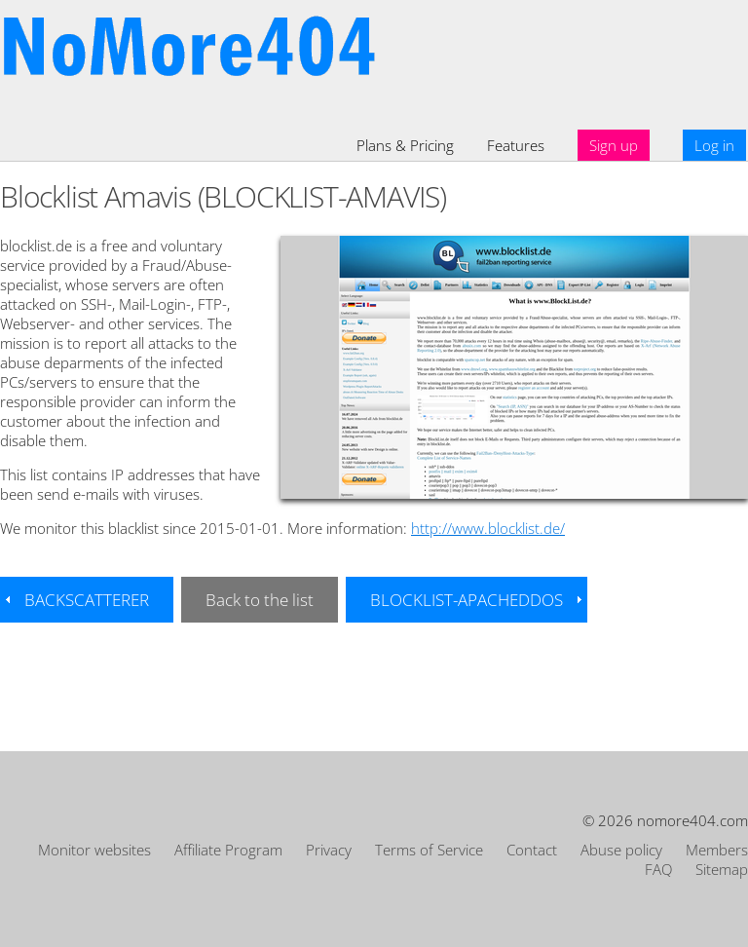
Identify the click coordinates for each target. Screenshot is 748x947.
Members (717, 849)
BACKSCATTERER (86, 599)
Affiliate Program (228, 849)
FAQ (658, 869)
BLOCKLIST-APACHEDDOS (466, 599)
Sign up (613, 145)
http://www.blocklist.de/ (488, 528)
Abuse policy (621, 849)
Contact (531, 849)
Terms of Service (429, 849)
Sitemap (721, 869)
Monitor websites (94, 849)
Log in (714, 145)
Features (515, 145)
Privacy (329, 849)
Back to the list (260, 599)
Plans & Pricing (405, 145)
